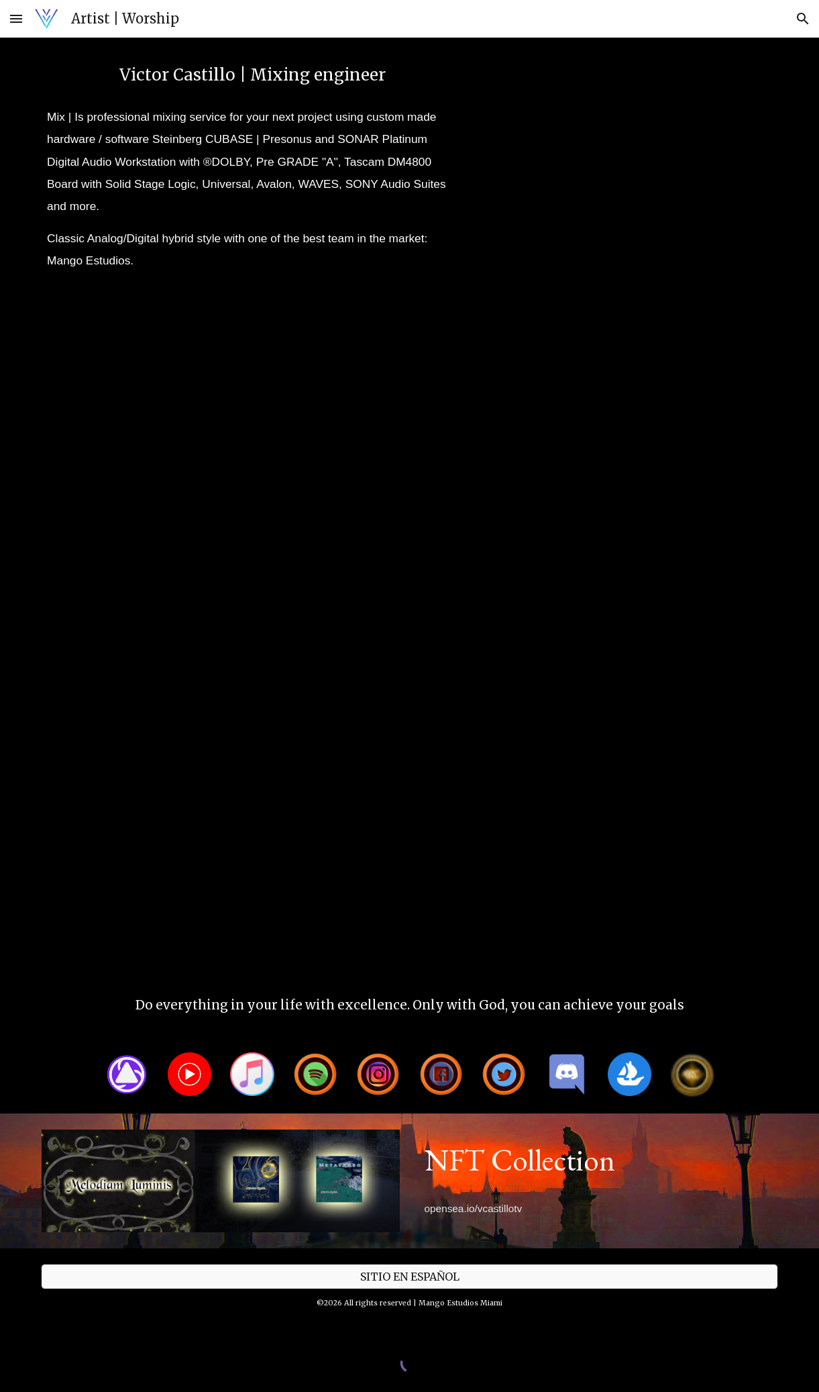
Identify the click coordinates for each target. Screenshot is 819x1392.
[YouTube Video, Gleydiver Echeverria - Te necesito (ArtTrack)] (126, 636)
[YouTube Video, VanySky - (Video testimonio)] (315, 372)
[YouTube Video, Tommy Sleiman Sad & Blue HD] (315, 636)
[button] (16, 18)
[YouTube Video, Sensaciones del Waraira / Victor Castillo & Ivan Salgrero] (692, 768)
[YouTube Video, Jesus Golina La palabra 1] (504, 768)
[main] (252, 75)
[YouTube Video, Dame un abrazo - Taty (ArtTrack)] (315, 504)
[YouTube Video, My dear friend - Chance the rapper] (692, 504)
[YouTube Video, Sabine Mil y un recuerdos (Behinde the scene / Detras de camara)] (504, 504)
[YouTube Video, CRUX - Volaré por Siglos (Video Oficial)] (504, 372)
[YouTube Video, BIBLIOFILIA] (692, 636)
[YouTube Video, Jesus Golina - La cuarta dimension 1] (126, 768)
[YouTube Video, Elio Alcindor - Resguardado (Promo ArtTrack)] (126, 900)
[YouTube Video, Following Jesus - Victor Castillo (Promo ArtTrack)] (126, 504)
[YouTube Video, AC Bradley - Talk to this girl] (126, 372)
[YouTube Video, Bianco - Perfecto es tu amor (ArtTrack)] (315, 768)
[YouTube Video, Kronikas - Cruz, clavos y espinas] (504, 636)
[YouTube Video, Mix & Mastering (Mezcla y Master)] (629, 154)
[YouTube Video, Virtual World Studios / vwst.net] (692, 372)
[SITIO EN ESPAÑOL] (409, 1276)
